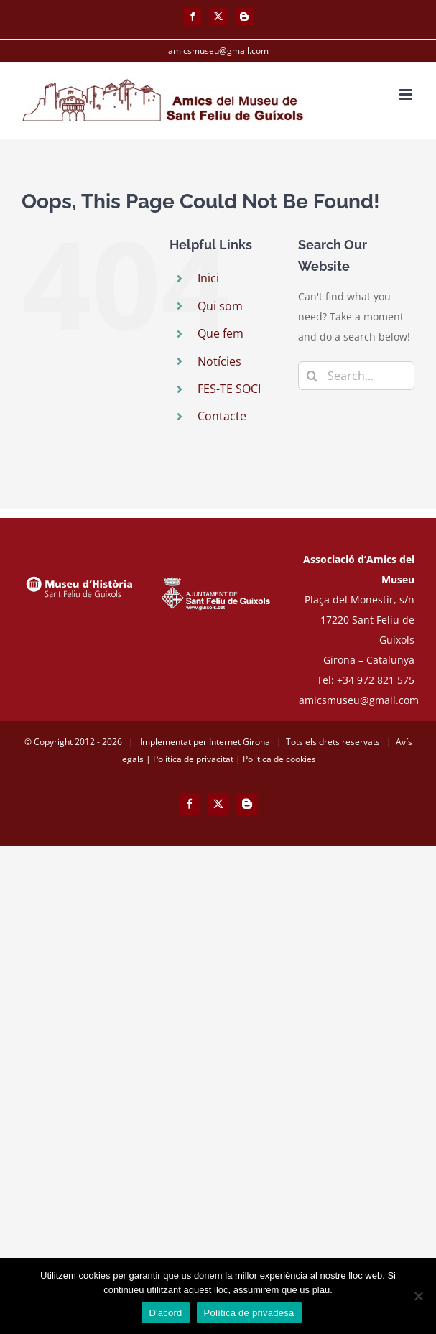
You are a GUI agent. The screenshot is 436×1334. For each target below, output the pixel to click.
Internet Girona (239, 742)
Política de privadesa (249, 1312)
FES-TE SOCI (229, 389)
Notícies (219, 361)
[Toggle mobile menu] (406, 94)
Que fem (220, 333)
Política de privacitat (193, 759)
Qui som (220, 306)
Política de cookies (279, 759)
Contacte (222, 416)
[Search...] (356, 375)
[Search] (312, 375)
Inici (208, 278)
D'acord (165, 1312)
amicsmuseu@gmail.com (218, 51)
